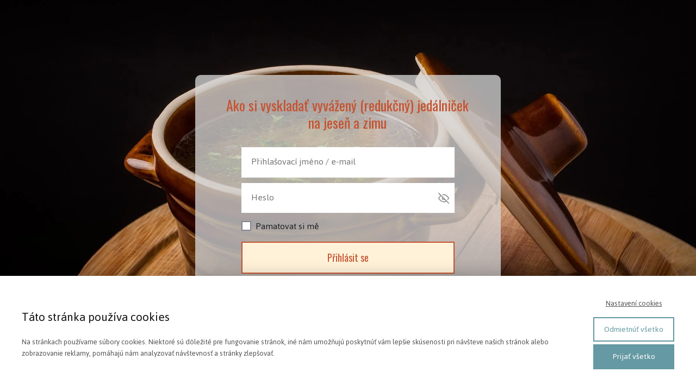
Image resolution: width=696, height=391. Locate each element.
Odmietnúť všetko (633, 329)
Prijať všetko (634, 356)
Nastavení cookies (634, 303)
